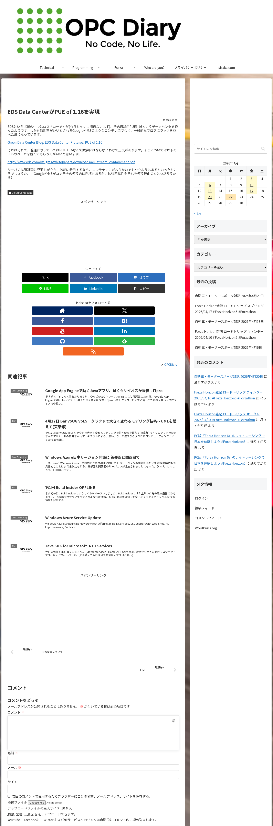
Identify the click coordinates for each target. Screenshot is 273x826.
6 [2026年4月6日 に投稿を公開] (210, 184)
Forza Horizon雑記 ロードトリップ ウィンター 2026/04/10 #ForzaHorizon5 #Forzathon (229, 334)
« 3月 (198, 213)
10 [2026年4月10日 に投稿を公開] (251, 184)
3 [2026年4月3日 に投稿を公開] (251, 178)
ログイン (201, 498)
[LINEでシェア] (108, 277)
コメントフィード (208, 517)
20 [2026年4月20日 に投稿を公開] (210, 196)
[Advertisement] (93, 95)
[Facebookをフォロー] (75, 299)
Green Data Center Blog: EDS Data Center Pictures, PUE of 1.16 (55, 142)
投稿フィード (204, 507)
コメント (16, 660)
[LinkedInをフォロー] (103, 299)
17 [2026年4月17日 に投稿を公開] (251, 190)
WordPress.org (206, 527)
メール (14, 715)
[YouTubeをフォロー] (93, 299)
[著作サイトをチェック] (56, 299)
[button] (165, 277)
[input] (230, 149)
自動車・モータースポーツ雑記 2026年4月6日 (228, 347)
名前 (13, 700)
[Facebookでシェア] (50, 277)
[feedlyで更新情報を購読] (121, 299)
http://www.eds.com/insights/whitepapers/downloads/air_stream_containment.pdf (71, 161)
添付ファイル (18, 750)
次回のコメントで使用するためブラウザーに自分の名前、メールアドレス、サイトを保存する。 (82, 744)
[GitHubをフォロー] (112, 299)
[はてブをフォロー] (84, 299)
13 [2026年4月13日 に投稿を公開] (210, 190)
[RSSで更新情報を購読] (131, 299)
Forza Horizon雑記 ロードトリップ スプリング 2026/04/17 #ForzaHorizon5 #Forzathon (229, 308)
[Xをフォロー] (65, 299)
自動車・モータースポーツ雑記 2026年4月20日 (229, 295)
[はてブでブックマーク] (79, 277)
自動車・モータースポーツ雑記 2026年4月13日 (229, 321)
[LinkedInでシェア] (136, 277)
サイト (12, 729)
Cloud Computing (20, 192)
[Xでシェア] (21, 277)
